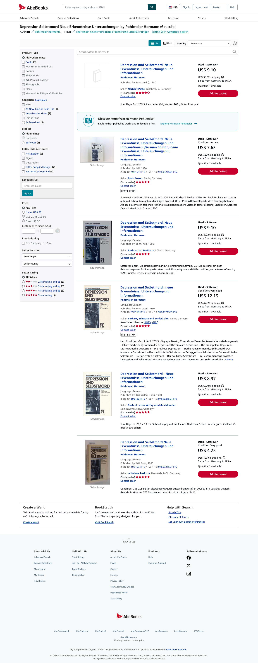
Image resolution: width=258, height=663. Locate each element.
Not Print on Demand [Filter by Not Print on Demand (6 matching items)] (37, 171)
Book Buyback (79, 569)
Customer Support (157, 563)
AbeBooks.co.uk (61, 631)
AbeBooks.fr (100, 631)
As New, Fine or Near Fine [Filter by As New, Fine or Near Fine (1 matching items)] (40, 109)
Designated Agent (119, 592)
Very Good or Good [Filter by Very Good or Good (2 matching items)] (36, 113)
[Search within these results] (157, 52)
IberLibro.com (180, 631)
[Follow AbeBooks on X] (189, 566)
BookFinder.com (129, 639)
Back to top (129, 541)
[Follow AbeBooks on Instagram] (189, 574)
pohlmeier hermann (47, 31)
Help (232, 7)
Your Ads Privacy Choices (122, 586)
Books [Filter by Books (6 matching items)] (29, 61)
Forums (114, 575)
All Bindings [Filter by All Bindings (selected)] (31, 133)
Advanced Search (29, 17)
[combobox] (105, 7)
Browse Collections (68, 17)
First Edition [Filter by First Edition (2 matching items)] (32, 153)
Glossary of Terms (178, 517)
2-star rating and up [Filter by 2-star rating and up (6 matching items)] (45, 281)
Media (113, 563)
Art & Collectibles (139, 17)
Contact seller (128, 96)
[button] (234, 52)
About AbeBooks (118, 557)
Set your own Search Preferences (186, 521)
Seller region (30, 256)
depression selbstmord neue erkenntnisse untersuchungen (112, 31)
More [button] (230, 359)
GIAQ (155, 322)
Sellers (202, 17)
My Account (201, 7)
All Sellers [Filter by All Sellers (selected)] (31, 277)
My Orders (39, 575)
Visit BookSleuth (104, 522)
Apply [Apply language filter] (27, 193)
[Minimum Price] (28, 231)
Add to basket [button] (218, 93)
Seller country (31, 263)
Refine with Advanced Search (170, 31)
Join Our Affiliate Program (84, 563)
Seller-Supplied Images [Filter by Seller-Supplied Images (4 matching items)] (38, 167)
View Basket (40, 580)
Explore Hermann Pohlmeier (179, 123)
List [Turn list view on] (155, 43)
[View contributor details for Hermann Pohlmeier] (132, 77)
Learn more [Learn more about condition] (41, 100)
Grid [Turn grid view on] (167, 43)
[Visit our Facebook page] (189, 558)
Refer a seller (78, 575)
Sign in (186, 7)
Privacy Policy (116, 580)
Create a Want (31, 522)
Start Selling (231, 17)
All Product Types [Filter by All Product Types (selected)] (34, 57)
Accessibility (116, 598)
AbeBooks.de (82, 631)
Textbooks (173, 17)
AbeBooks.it (119, 631)
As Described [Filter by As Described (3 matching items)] (33, 122)
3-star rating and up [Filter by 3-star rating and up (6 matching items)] (45, 286)
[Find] (152, 7)
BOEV (147, 322)
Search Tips (174, 512)
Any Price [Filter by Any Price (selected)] (29, 207)
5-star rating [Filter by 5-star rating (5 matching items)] (41, 295)
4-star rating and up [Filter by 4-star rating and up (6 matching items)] (45, 290)
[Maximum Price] (47, 231)
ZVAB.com (199, 631)
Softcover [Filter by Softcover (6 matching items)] (31, 142)
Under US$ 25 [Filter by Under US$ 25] (32, 212)
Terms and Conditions (176, 649)
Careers (113, 569)
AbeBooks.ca (161, 631)
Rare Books (104, 17)
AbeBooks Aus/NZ (140, 631)
